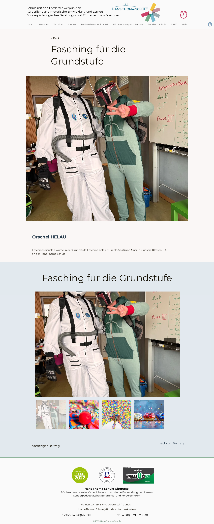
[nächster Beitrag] (171, 443)
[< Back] (62, 38)
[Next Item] (170, 344)
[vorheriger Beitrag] (46, 446)
